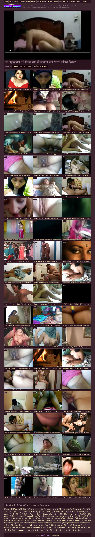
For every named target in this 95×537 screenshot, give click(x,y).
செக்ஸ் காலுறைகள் (13, 512)
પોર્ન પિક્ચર (25, 516)
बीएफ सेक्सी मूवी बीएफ (39, 514)
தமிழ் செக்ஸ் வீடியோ (47, 527)
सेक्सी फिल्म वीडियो (58, 514)
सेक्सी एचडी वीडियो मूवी (83, 527)
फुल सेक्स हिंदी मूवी (77, 516)
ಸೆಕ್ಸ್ (83, 512)
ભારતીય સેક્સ (60, 516)
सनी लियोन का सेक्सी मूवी (11, 530)
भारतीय (6, 1)
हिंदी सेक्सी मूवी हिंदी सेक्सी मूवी (12, 509)
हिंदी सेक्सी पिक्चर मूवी (83, 523)
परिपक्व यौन (68, 516)
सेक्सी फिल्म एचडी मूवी (63, 530)
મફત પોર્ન (54, 512)
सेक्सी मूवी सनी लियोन (44, 523)
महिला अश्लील (36, 527)
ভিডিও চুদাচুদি (59, 525)
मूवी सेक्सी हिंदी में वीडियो (84, 514)
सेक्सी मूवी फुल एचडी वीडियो (36, 525)
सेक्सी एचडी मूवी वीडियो (25, 527)
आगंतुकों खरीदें (55, 535)
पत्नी (64, 1)
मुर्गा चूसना (33, 1)
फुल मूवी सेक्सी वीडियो (26, 512)
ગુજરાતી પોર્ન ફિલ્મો (45, 512)
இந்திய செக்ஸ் (51, 509)
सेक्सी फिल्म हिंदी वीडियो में (48, 516)
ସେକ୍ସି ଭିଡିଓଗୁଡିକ (34, 516)
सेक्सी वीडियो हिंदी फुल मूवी (49, 530)
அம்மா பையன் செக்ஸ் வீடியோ (14, 518)
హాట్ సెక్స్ (36, 512)
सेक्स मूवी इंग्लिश (49, 525)
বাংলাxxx (60, 512)
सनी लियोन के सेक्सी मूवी (57, 523)
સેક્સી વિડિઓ (77, 512)
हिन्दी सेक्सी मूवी (21, 520)
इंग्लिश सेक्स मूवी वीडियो (70, 514)
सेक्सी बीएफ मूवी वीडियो (16, 523)
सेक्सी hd (79, 1)
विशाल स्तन (22, 1)
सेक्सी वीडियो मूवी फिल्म (26, 514)
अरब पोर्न (85, 1)
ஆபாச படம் (17, 516)
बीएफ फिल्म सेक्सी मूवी (10, 520)
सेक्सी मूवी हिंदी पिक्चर (35, 530)
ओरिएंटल (16, 1)
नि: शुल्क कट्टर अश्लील (53, 1)
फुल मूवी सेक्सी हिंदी (13, 527)
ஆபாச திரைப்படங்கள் (49, 518)
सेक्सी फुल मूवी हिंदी (75, 530)
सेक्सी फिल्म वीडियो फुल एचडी (83, 518)
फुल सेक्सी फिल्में (8, 516)
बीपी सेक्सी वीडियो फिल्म (30, 523)
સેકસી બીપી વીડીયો (43, 520)
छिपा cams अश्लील (41, 1)
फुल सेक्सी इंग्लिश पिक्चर (40, 66)
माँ (67, 1)
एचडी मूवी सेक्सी (62, 518)
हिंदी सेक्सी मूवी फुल (26, 509)
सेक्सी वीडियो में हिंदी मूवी (70, 527)
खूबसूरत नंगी (72, 1)
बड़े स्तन (28, 1)
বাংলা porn (59, 527)
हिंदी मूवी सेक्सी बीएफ (70, 525)
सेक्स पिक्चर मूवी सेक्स (76, 509)
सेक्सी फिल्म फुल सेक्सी (63, 509)
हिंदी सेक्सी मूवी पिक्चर (22, 525)
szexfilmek (12, 5)
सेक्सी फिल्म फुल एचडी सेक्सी (33, 518)
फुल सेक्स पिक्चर (66, 520)
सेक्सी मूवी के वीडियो (14, 514)
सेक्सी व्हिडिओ (87, 516)
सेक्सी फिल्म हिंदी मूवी (10, 525)
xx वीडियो (49, 514)
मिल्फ (60, 1)
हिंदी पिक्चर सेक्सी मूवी (77, 520)
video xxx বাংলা (23, 530)
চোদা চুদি (35, 509)
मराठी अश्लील (43, 509)
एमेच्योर (11, 1)
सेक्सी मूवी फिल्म (68, 512)
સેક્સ (5, 527)
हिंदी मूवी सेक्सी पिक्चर (70, 523)
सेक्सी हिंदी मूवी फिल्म (55, 520)
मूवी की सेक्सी (71, 518)
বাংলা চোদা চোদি (31, 520)
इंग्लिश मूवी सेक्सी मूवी (82, 525)
